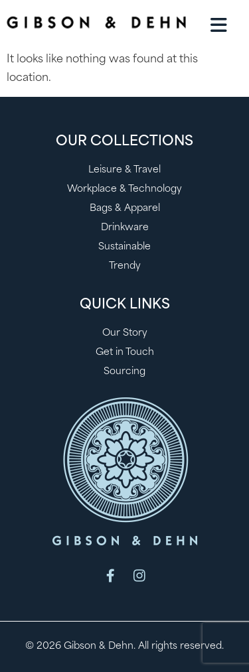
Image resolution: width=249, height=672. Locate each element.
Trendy (125, 266)
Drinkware (125, 228)
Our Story (124, 333)
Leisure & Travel (124, 170)
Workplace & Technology (124, 189)
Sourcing (124, 372)
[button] (218, 25)
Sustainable (124, 247)
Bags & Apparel (125, 209)
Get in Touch (125, 353)
